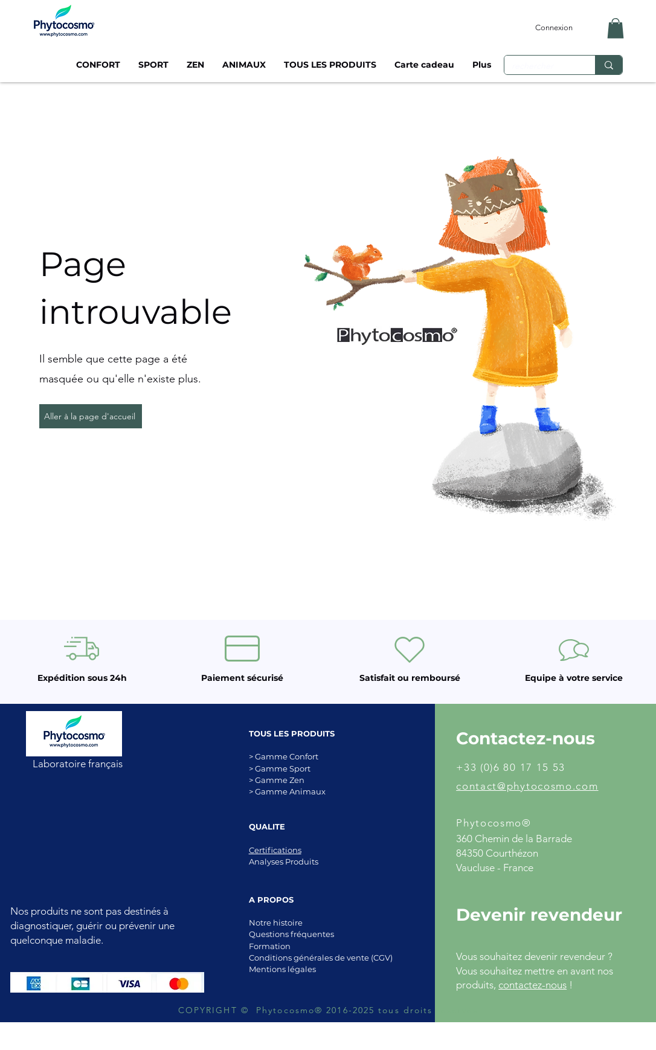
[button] (615, 28)
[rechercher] (541, 66)
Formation (270, 946)
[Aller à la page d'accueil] (90, 416)
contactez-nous (532, 985)
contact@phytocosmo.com (527, 786)
